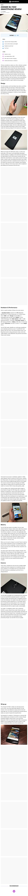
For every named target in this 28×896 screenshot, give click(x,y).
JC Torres (4, 11)
